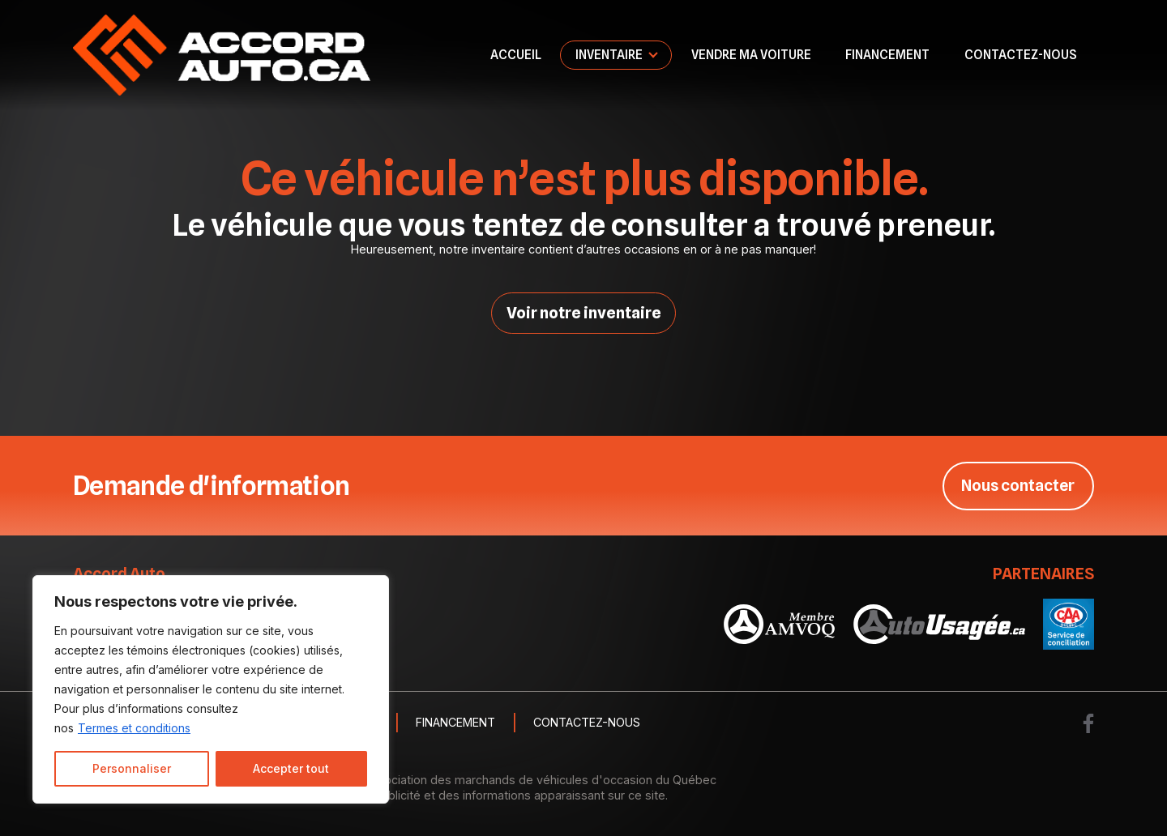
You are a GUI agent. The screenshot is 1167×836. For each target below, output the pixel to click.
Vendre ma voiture (751, 54)
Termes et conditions (134, 728)
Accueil (515, 54)
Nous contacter (1017, 485)
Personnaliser (131, 768)
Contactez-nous (1020, 54)
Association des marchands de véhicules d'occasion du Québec (540, 780)
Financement (887, 54)
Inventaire (609, 54)
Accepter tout (291, 768)
